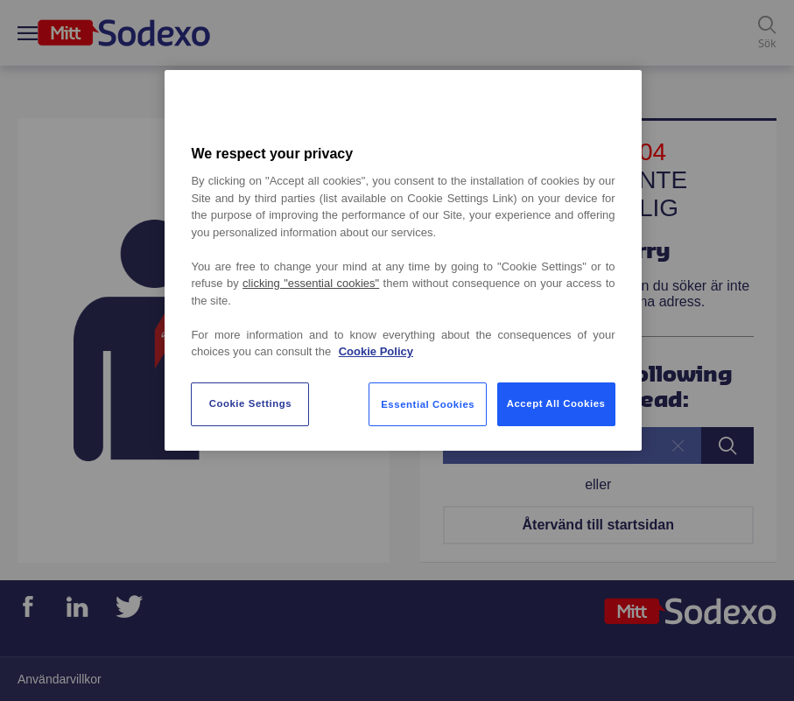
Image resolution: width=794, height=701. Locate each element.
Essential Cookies (427, 404)
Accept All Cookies (556, 403)
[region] (403, 260)
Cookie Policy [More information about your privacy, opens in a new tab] (376, 351)
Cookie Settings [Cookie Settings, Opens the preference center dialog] (250, 403)
